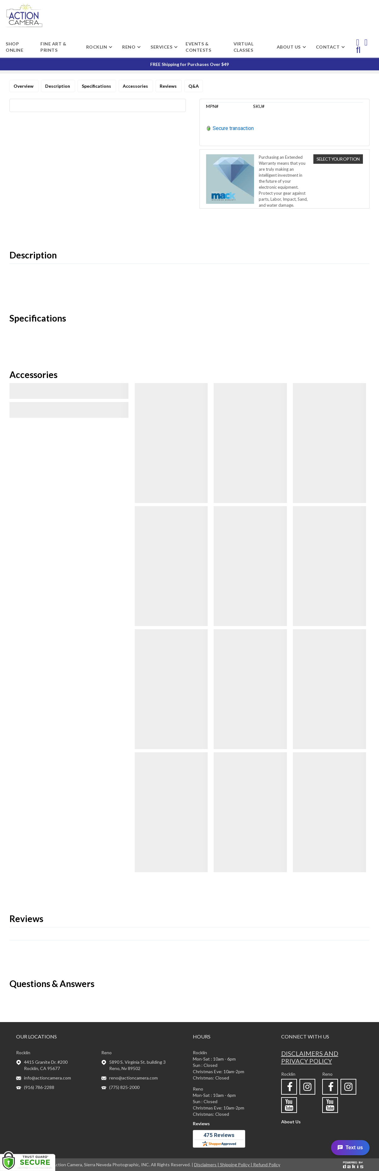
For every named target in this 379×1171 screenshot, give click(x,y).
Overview (24, 86)
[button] (96, 47)
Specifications (97, 86)
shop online (14, 47)
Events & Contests (198, 47)
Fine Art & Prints (53, 47)
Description (58, 86)
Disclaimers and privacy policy (309, 1057)
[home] (24, 15)
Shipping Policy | (236, 1164)
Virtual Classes (244, 47)
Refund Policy (266, 1164)
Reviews (169, 86)
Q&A (193, 86)
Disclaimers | (207, 1164)
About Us (291, 1121)
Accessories (136, 86)
